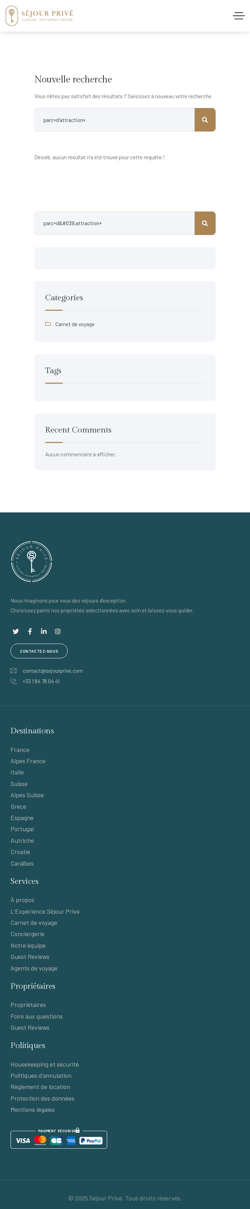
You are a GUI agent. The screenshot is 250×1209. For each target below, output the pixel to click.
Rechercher (205, 223)
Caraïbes (22, 863)
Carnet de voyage (75, 324)
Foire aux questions (37, 1016)
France (20, 749)
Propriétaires (28, 1004)
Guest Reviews (30, 956)
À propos (22, 900)
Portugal (22, 829)
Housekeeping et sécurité (45, 1064)
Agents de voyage (34, 968)
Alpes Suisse (27, 795)
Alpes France (28, 761)
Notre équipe (28, 945)
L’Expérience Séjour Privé (45, 911)
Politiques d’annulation (41, 1075)
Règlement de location (40, 1086)
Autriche (22, 840)
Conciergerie (28, 934)
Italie (17, 772)
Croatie (20, 851)
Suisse (19, 783)
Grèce (18, 806)
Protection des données (42, 1098)
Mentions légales (33, 1109)
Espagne (22, 817)
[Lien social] (16, 631)
